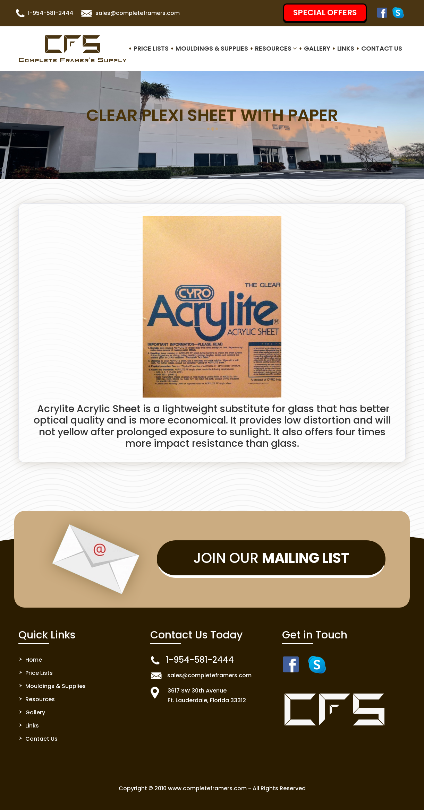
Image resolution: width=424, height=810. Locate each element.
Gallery (317, 48)
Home (33, 660)
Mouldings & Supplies (212, 48)
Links (345, 48)
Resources (276, 48)
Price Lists (151, 48)
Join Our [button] (271, 558)
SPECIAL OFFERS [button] (325, 12)
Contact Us (381, 48)
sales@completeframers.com (137, 13)
